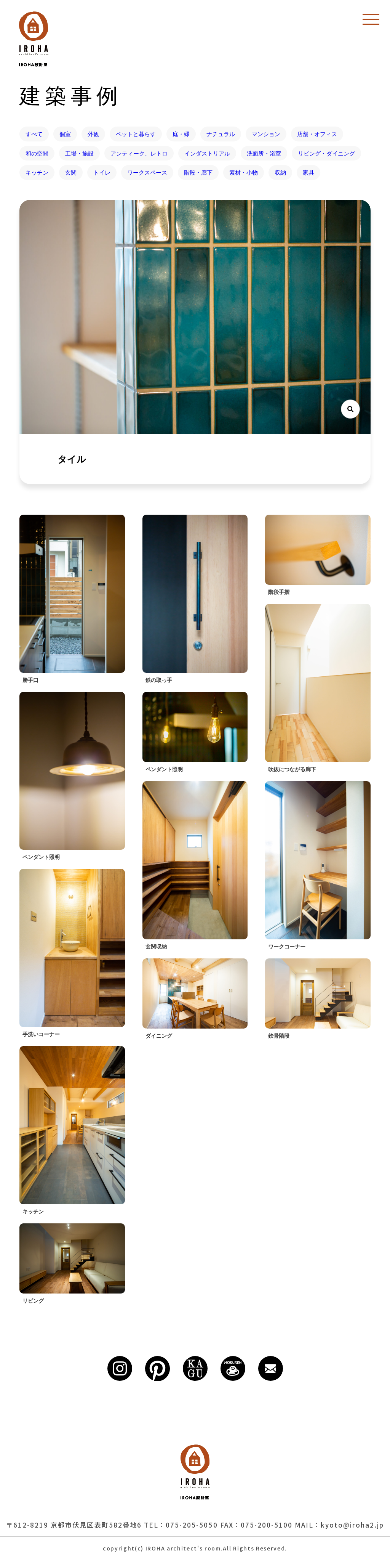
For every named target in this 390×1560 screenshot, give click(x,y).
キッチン (37, 172)
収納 (280, 172)
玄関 (71, 172)
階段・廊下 (198, 172)
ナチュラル (220, 134)
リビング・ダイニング (326, 153)
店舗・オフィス (317, 134)
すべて (34, 134)
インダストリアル (207, 153)
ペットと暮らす (136, 134)
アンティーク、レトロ (139, 153)
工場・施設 (79, 153)
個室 (65, 134)
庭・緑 (181, 134)
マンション (266, 134)
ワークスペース (147, 172)
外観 (93, 134)
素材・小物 (243, 172)
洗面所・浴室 (264, 153)
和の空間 (37, 153)
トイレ (101, 172)
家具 (308, 172)
